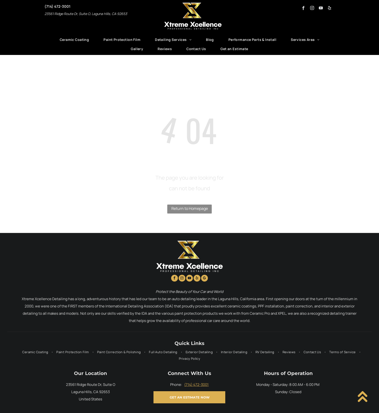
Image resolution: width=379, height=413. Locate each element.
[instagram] (312, 8)
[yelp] (330, 8)
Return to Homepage (189, 208)
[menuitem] (74, 39)
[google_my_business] (204, 279)
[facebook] (303, 8)
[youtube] (321, 8)
